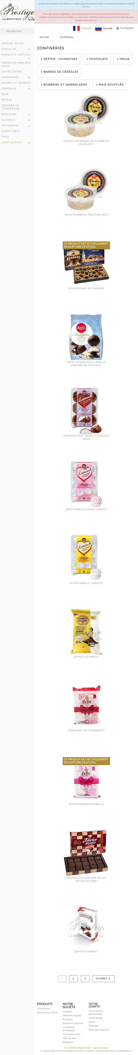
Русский (103, 28)
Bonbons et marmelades (63, 85)
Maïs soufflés (109, 85)
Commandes (96, 1018)
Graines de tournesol (11, 107)
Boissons (17, 114)
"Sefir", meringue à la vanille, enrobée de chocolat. (86, 364)
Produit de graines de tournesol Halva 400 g (86, 143)
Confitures (11, 131)
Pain (5, 94)
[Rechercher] (17, 31)
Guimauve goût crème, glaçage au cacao (86, 437)
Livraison (67, 1011)
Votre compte (94, 1005)
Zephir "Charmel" (86, 951)
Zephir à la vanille (86, 656)
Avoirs (92, 1022)
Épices (7, 99)
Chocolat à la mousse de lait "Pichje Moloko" (86, 879)
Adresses (94, 1025)
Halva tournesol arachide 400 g (86, 214)
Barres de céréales (59, 72)
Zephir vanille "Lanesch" (86, 583)
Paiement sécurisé (73, 1023)
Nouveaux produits (47, 1012)
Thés (5, 136)
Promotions (43, 1008)
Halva (123, 59)
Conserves (17, 77)
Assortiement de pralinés (86, 288)
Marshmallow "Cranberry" (86, 730)
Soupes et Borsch (16, 83)
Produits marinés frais (16, 64)
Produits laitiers (17, 55)
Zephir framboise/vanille (86, 804)
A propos (67, 1019)
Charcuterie (12, 71)
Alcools (17, 120)
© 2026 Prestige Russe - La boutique (86, 1047)
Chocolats (96, 59)
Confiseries (17, 143)
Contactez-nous (71, 1034)
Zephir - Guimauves (58, 59)
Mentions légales (72, 1015)
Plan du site (69, 1038)
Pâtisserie (17, 126)
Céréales (17, 89)
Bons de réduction (99, 1029)
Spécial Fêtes (13, 43)
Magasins (68, 1042)
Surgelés (17, 49)
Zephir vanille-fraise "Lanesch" (86, 509)
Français (82, 28)
